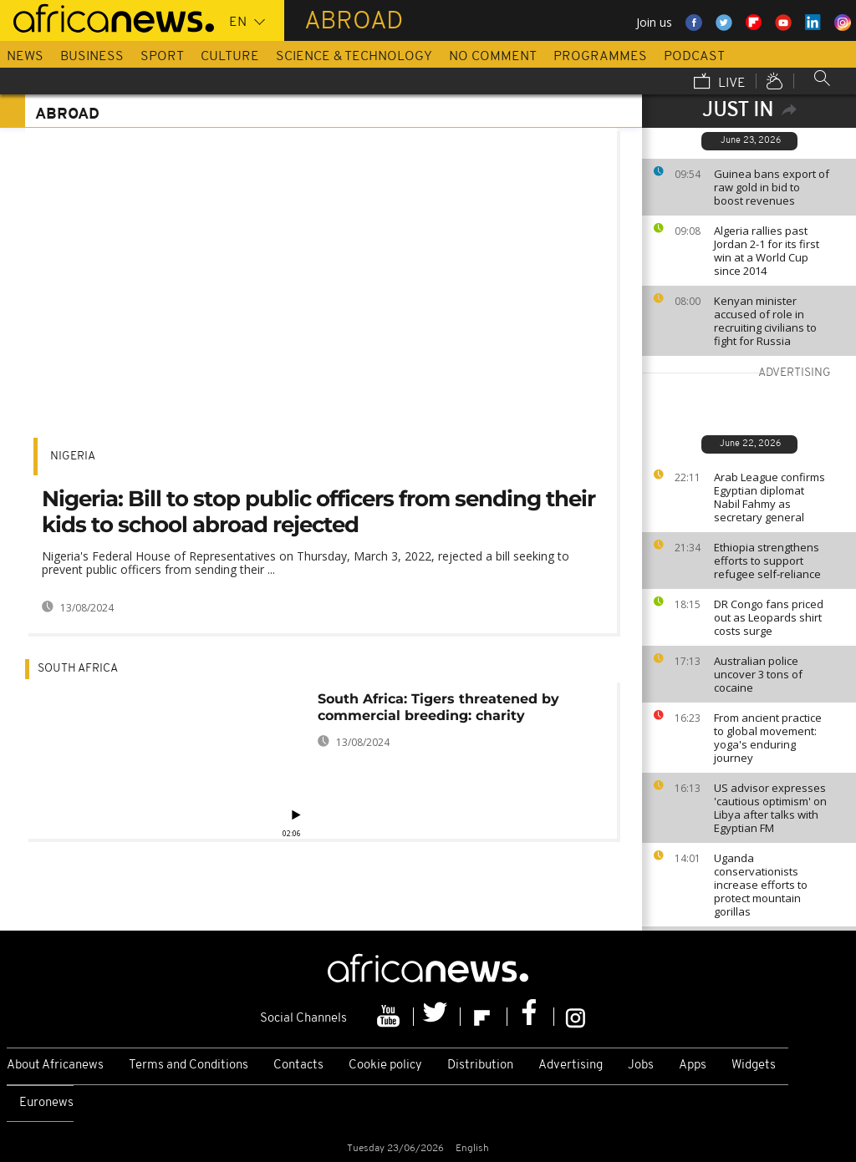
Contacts (298, 1065)
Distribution (480, 1065)
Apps (692, 1065)
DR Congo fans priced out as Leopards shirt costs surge (768, 617)
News (25, 56)
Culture (230, 56)
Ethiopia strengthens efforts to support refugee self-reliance (767, 560)
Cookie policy (385, 1065)
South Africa (78, 668)
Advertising (570, 1065)
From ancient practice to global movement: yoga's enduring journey (768, 737)
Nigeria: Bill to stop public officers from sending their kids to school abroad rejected (318, 511)
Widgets (753, 1065)
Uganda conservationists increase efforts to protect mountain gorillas (761, 884)
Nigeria (72, 456)
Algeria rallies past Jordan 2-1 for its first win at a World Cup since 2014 (766, 250)
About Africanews (55, 1065)
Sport (162, 56)
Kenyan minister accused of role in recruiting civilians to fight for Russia (765, 321)
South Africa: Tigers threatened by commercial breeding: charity (438, 707)
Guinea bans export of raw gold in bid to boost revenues (771, 187)
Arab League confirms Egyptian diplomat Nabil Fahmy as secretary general (769, 497)
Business (92, 56)
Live (720, 82)
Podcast (694, 56)
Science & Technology (354, 56)
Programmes (600, 56)
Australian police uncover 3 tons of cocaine (758, 674)
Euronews (46, 1103)
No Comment (493, 56)
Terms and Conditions (188, 1065)
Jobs (641, 1065)
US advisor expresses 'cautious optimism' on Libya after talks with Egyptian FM (770, 808)
